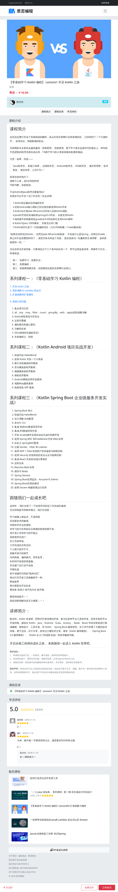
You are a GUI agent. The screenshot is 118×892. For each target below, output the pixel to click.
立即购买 (106, 887)
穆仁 (19, 733)
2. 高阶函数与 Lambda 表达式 (25, 290)
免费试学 (89, 887)
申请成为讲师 (59, 850)
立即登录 (105, 2)
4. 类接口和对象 (18, 301)
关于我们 (13, 855)
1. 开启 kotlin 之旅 (19, 286)
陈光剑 (19, 101)
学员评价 (71, 111)
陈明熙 (20, 719)
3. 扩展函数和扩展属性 (21, 294)
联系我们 (32, 855)
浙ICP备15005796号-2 (19, 864)
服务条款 (22, 855)
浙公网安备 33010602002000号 (23, 868)
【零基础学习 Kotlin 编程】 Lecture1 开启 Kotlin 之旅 (44, 82)
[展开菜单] (105, 11)
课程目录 (59, 111)
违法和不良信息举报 (18, 859)
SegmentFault (15, 2)
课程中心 (29, 2)
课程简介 (46, 111)
